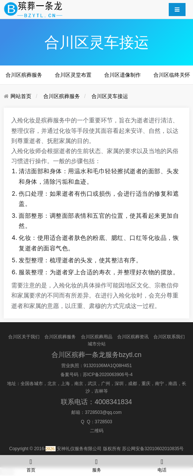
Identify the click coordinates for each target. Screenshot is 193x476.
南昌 (172, 383)
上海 (65, 383)
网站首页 (20, 96)
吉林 (98, 391)
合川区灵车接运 (109, 96)
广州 (105, 383)
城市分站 (97, 344)
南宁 (159, 383)
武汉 (92, 383)
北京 (51, 383)
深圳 (119, 383)
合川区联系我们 (169, 336)
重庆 (145, 383)
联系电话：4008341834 (96, 402)
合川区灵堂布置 (73, 75)
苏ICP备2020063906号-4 (108, 374)
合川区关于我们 (24, 336)
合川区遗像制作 (122, 75)
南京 (78, 383)
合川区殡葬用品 (96, 336)
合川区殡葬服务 (24, 75)
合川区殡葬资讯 (133, 336)
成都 (132, 383)
